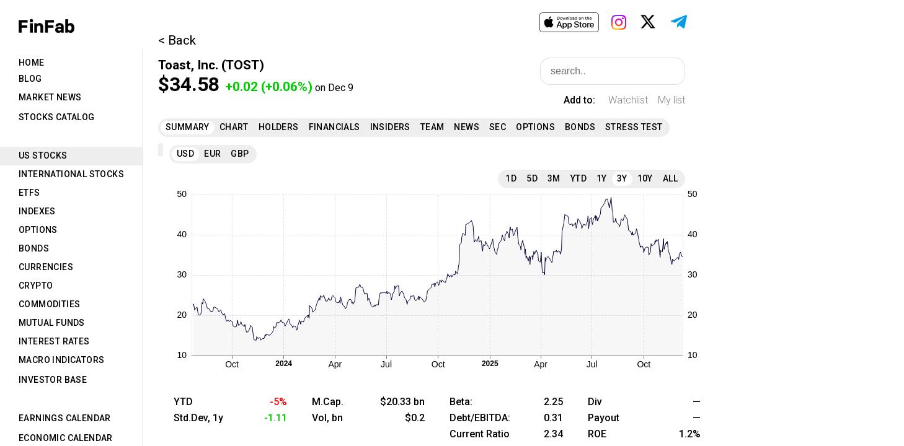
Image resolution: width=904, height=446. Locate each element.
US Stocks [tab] (43, 155)
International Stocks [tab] (71, 174)
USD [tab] (185, 154)
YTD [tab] (578, 178)
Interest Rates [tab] (54, 341)
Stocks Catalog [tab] (57, 117)
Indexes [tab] (37, 211)
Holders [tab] (279, 127)
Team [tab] (432, 127)
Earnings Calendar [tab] (65, 418)
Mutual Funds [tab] (52, 323)
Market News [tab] (50, 97)
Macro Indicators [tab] (61, 360)
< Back (177, 40)
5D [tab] (532, 178)
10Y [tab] (645, 178)
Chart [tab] (234, 127)
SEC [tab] (497, 127)
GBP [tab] (240, 154)
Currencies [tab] (46, 267)
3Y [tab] (622, 178)
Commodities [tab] (49, 304)
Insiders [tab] (390, 127)
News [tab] (466, 127)
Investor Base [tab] (53, 380)
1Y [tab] (601, 178)
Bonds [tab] (34, 248)
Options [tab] (38, 230)
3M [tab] (554, 178)
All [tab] (670, 178)
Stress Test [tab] (633, 127)
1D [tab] (510, 178)
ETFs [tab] (29, 193)
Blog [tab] (30, 79)
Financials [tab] (334, 127)
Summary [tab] (188, 127)
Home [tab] (32, 63)
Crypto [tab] (36, 286)
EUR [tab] (212, 154)
